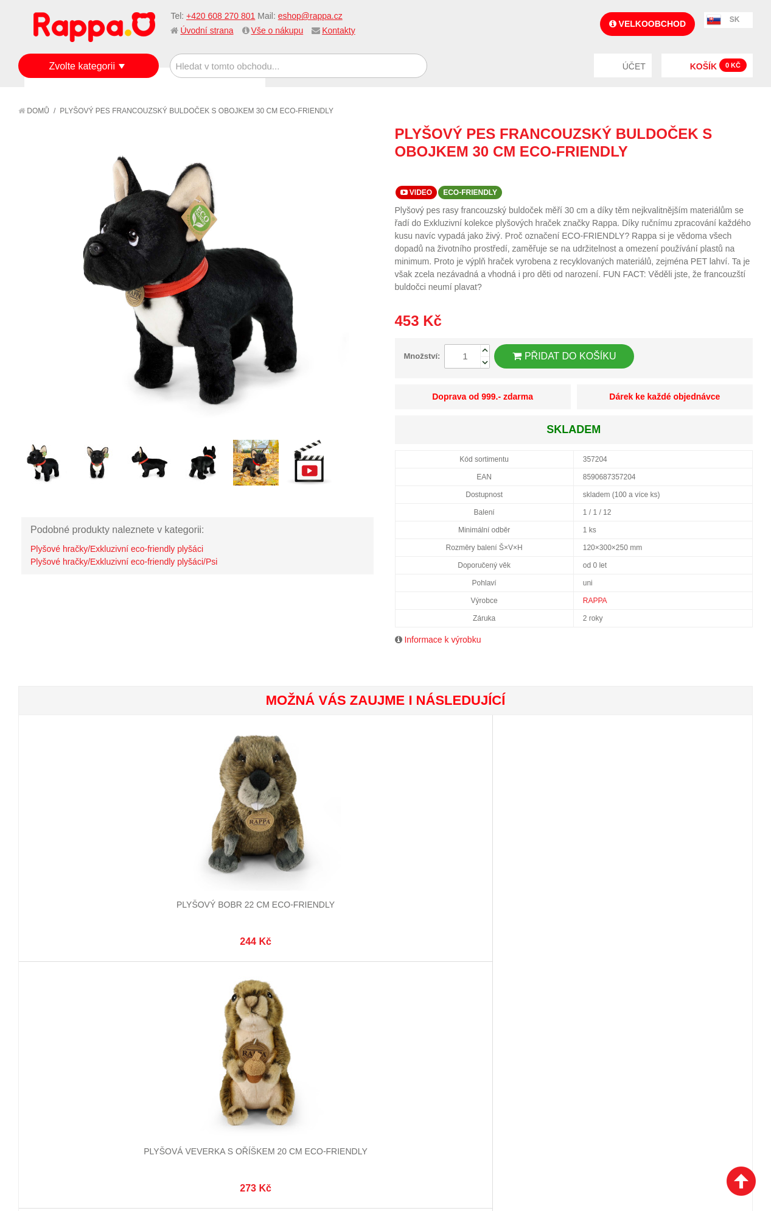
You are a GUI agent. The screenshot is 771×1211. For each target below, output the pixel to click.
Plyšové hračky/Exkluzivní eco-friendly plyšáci (116, 549)
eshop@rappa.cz (310, 16)
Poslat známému (692, 174)
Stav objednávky (306, 994)
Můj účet (290, 979)
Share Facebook (716, 174)
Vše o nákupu (277, 30)
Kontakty (338, 30)
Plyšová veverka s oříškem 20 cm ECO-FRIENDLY (201, 858)
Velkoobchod (647, 24)
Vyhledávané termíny (196, 994)
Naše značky (57, 1065)
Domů (33, 111)
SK (735, 19)
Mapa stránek (180, 979)
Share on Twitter (740, 174)
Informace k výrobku (442, 639)
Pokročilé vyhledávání (199, 1009)
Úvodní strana (206, 30)
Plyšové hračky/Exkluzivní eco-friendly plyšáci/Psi (123, 562)
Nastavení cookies (355, 1150)
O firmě (46, 979)
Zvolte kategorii (82, 66)
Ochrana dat (57, 1049)
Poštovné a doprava (72, 1035)
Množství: (422, 356)
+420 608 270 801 (220, 16)
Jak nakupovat (61, 994)
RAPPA (595, 600)
